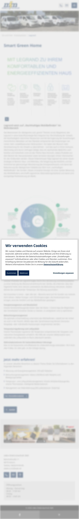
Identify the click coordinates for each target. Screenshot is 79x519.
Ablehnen (24, 273)
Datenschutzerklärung (53, 264)
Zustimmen (11, 273)
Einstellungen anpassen (63, 273)
